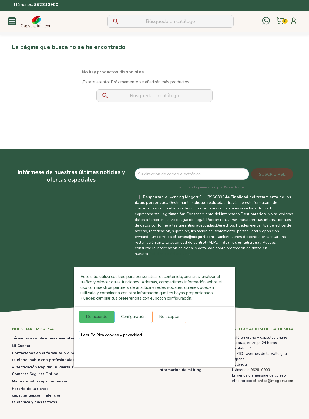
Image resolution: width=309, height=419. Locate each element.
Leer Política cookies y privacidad (111, 335)
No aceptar (169, 316)
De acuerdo (97, 316)
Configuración (133, 316)
